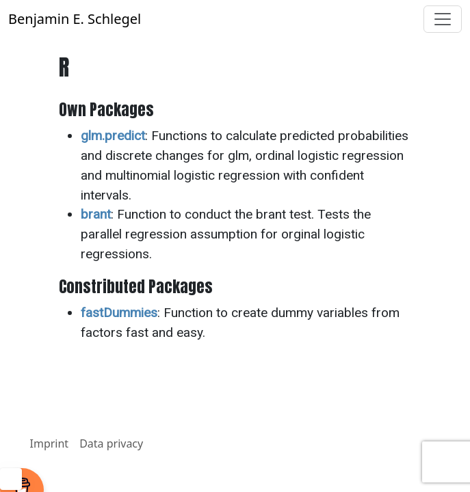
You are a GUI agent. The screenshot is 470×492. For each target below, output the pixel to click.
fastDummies (119, 312)
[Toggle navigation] (442, 19)
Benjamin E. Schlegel (74, 19)
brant (96, 214)
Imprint (49, 443)
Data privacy (111, 443)
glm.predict (113, 136)
